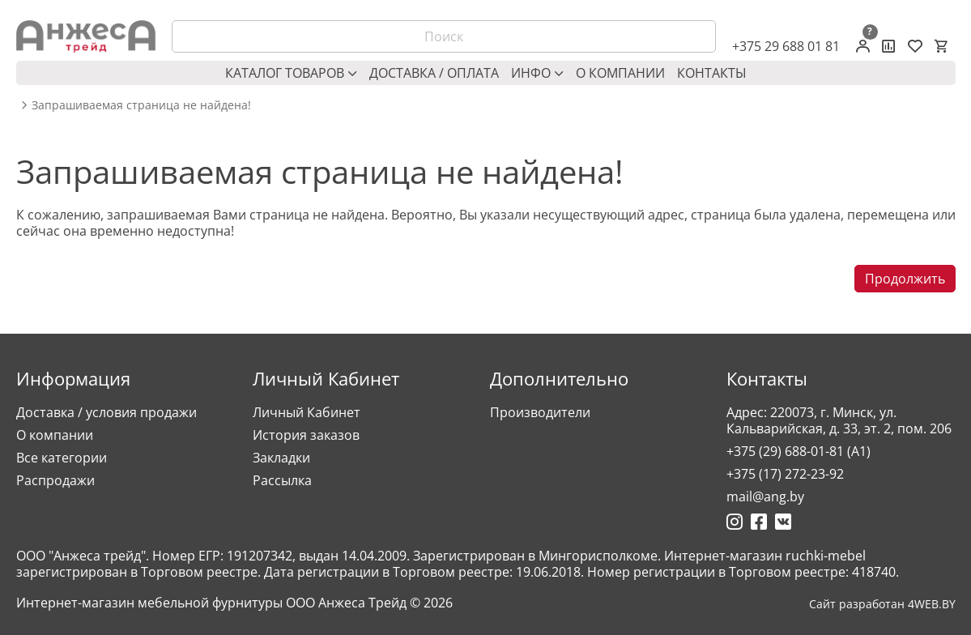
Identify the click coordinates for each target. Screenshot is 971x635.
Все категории (61, 458)
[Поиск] (444, 36)
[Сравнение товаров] (889, 46)
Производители (540, 412)
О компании (620, 73)
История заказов (306, 435)
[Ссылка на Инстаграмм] (734, 522)
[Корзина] (941, 46)
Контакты (712, 73)
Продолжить (905, 279)
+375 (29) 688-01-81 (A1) (798, 451)
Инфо (537, 73)
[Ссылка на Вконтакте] (783, 522)
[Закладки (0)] (915, 46)
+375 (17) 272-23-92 (785, 474)
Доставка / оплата (434, 73)
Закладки (281, 458)
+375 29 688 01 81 (786, 46)
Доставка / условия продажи (106, 412)
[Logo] (85, 36)
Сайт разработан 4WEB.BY (882, 604)
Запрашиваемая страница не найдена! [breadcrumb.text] (141, 105)
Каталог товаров (291, 73)
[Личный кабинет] (863, 46)
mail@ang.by (765, 496)
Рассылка (282, 480)
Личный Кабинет (306, 412)
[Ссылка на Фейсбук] (759, 522)
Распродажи (55, 480)
